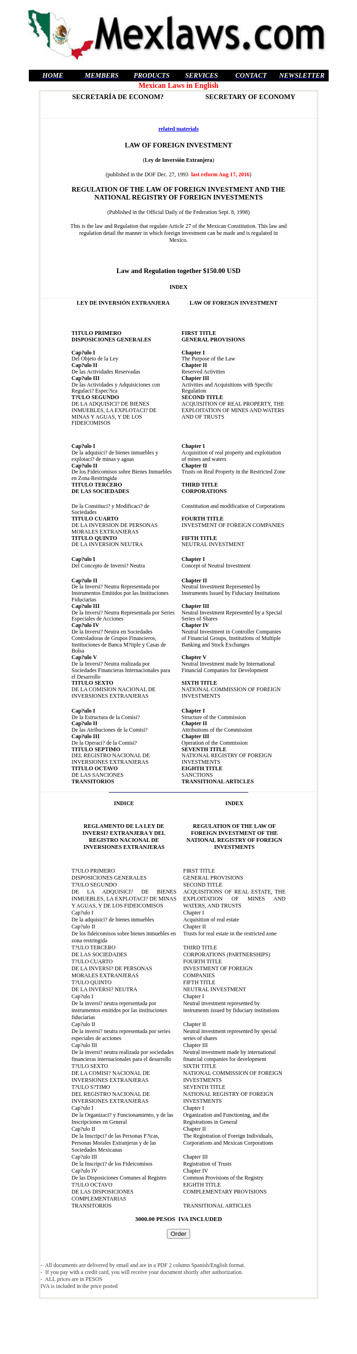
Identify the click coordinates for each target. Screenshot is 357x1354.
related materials (179, 129)
